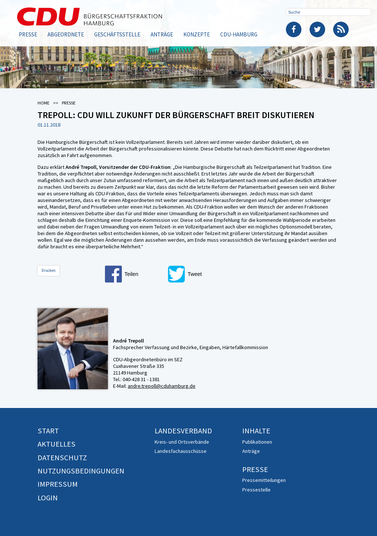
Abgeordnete (65, 34)
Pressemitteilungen (264, 480)
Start (48, 431)
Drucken (49, 270)
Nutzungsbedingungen (81, 471)
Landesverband (183, 431)
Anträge (162, 34)
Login (48, 498)
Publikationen (257, 442)
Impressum (58, 484)
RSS (341, 29)
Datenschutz (62, 457)
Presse (28, 34)
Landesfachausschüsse (181, 451)
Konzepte (196, 34)
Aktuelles (56, 444)
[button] (134, 274)
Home (43, 103)
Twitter (317, 29)
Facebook (294, 29)
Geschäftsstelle (117, 34)
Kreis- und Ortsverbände (182, 442)
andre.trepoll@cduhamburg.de (161, 386)
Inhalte (256, 431)
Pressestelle (256, 489)
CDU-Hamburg (238, 34)
